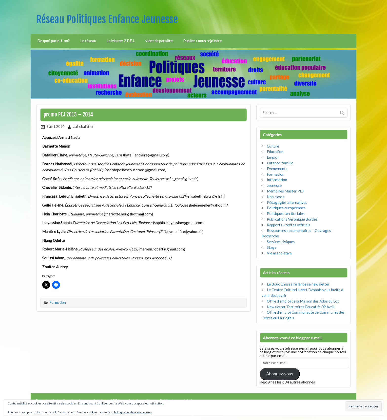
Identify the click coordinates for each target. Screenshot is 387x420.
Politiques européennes (286, 208)
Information (277, 179)
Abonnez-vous (279, 374)
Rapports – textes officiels (288, 225)
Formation (58, 302)
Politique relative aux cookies (133, 412)
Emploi (272, 157)
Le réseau (88, 40)
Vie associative (279, 253)
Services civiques (281, 241)
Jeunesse (274, 185)
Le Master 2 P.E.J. (120, 40)
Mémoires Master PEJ (285, 191)
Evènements (277, 168)
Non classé (276, 196)
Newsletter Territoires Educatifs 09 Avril (300, 307)
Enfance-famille (280, 163)
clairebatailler (83, 126)
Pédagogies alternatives (287, 202)
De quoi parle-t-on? (53, 40)
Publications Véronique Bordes (292, 219)
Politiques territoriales (286, 213)
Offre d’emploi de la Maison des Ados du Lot (303, 301)
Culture (273, 146)
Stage (271, 247)
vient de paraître (159, 40)
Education (275, 151)
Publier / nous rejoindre (202, 40)
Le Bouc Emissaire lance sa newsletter (298, 284)
